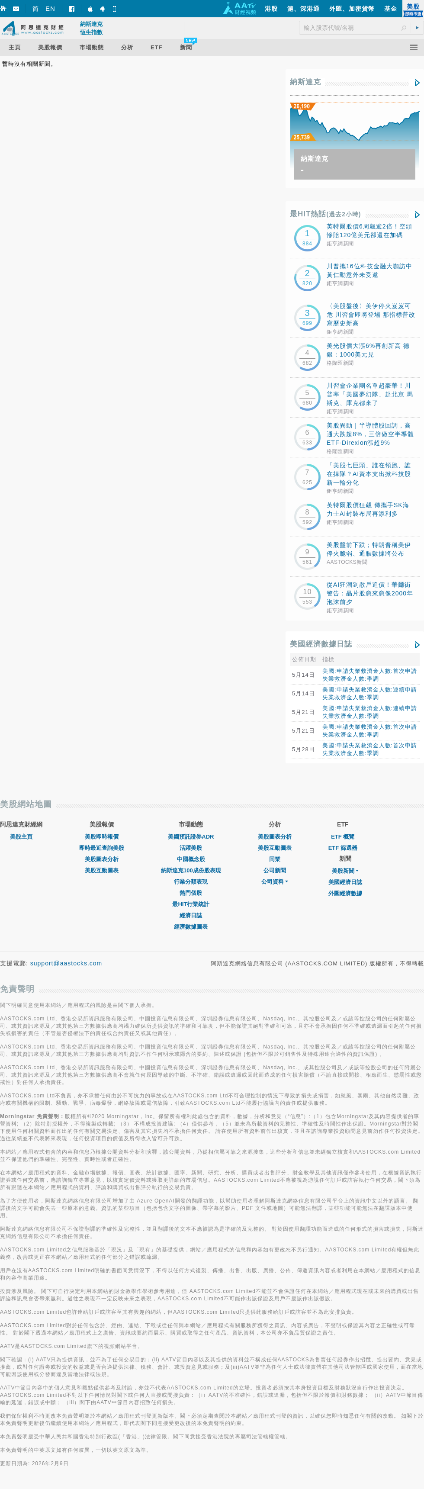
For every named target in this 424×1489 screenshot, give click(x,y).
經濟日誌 (191, 915)
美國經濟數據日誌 (321, 644)
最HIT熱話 (325, 214)
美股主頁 (21, 836)
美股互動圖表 (102, 870)
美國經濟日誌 (345, 882)
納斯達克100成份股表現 (191, 870)
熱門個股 (191, 893)
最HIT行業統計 (190, 904)
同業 (274, 859)
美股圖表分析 (102, 859)
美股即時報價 (102, 836)
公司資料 (274, 881)
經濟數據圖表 (191, 926)
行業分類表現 (191, 881)
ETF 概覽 (342, 836)
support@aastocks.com (66, 963)
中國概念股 (191, 859)
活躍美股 (191, 848)
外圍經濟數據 (345, 893)
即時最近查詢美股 (101, 848)
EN (50, 8)
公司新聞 (274, 870)
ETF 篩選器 (342, 848)
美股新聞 (345, 871)
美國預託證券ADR (191, 836)
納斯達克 (305, 82)
